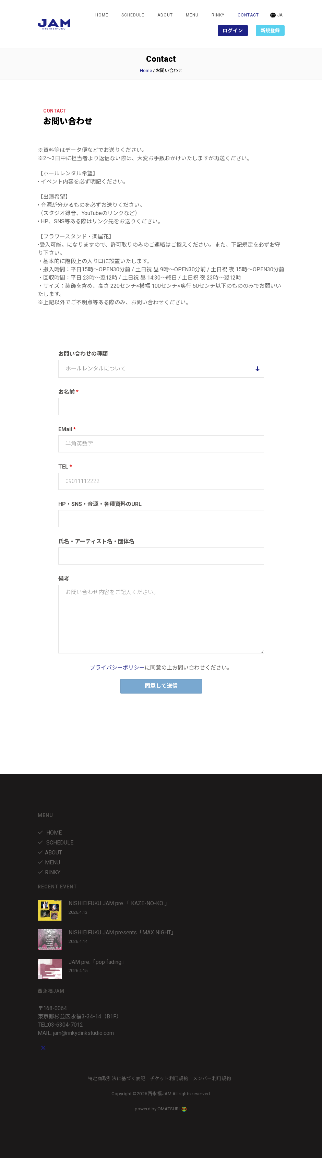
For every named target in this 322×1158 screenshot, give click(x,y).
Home (101, 15)
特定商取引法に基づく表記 (116, 1078)
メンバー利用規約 (212, 1078)
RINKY (218, 15)
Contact (248, 15)
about (165, 15)
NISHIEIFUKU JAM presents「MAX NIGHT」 (123, 932)
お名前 (68, 392)
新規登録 (270, 30)
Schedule (55, 842)
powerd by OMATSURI (161, 1108)
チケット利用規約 (169, 1078)
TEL (65, 466)
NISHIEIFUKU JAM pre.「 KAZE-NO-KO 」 (119, 903)
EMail (67, 429)
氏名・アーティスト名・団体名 (96, 541)
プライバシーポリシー (117, 667)
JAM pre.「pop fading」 (98, 962)
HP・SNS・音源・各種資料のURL (100, 504)
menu (192, 15)
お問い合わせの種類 (83, 354)
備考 (63, 579)
